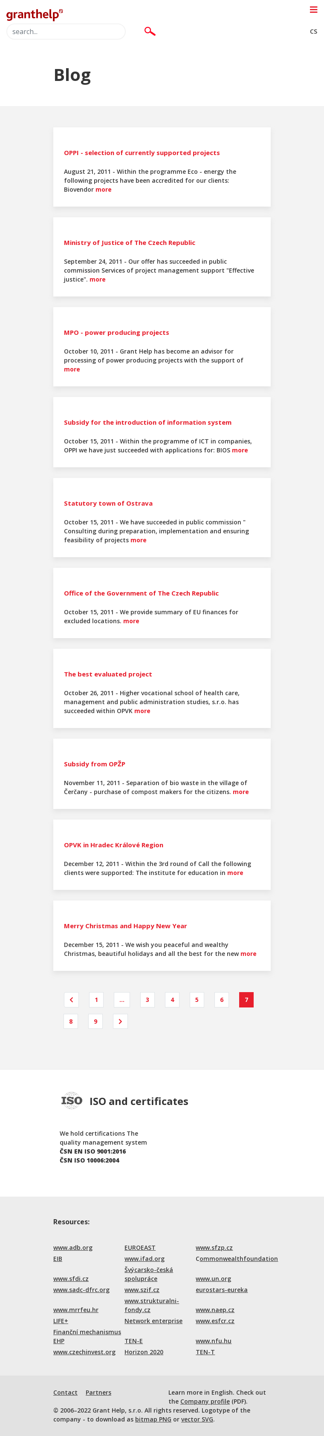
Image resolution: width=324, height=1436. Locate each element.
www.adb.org (73, 1247)
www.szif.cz (141, 1290)
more (103, 189)
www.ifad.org (144, 1259)
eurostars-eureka (222, 1290)
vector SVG (197, 1419)
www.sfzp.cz (214, 1247)
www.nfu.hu (213, 1341)
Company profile (205, 1401)
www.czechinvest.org (84, 1352)
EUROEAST (140, 1247)
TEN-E (133, 1341)
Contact (65, 1392)
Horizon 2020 (143, 1352)
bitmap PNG (153, 1419)
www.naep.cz (215, 1310)
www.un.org (213, 1279)
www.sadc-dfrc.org (81, 1290)
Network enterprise (153, 1321)
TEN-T (205, 1352)
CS (313, 31)
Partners (98, 1392)
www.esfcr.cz (215, 1321)
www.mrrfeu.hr (75, 1310)
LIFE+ (60, 1321)
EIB (57, 1259)
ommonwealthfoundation (239, 1259)
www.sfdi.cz (71, 1279)
